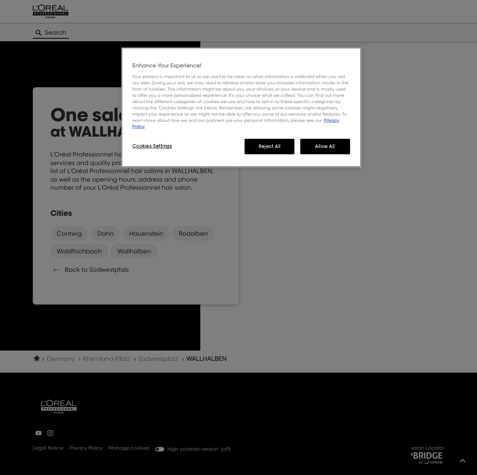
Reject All (270, 146)
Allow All (325, 146)
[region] (241, 107)
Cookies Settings (152, 146)
